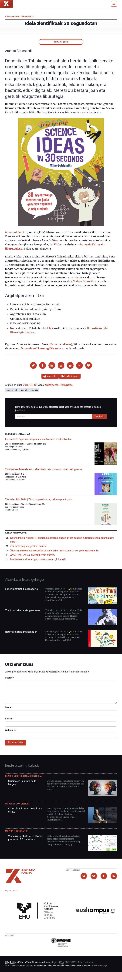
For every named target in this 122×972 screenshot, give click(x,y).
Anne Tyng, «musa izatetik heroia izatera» (32, 555)
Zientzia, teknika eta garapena (22, 610)
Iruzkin (9, 677)
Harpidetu (99, 416)
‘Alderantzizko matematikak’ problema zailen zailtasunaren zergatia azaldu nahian (54, 550)
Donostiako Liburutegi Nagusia (41, 348)
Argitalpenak (12, 17)
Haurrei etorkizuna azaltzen (21, 631)
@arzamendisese (60, 344)
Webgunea (10, 730)
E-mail (9, 718)
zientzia (34, 390)
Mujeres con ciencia (17, 803)
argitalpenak (12, 390)
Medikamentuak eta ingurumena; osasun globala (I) (38, 559)
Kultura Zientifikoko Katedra (32, 962)
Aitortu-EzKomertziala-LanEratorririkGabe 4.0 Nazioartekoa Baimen (60, 965)
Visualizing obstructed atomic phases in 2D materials (25, 838)
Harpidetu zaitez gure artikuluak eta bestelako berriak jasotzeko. (58, 409)
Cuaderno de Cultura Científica (23, 776)
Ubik (57, 244)
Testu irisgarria (61, 42)
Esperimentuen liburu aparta (21, 588)
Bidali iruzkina (15, 742)
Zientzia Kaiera (18, 965)
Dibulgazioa (27, 17)
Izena (8, 707)
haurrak (24, 390)
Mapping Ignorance (16, 831)
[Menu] (114, 4)
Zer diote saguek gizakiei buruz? (28, 546)
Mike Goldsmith (15, 232)
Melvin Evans (81, 281)
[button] (33, 365)
